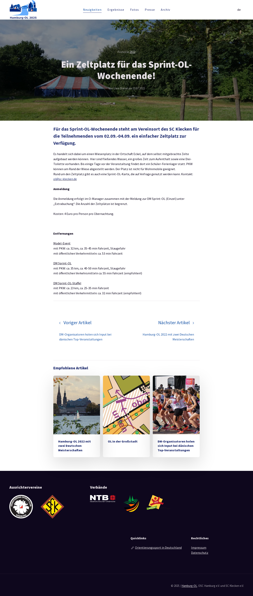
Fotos (134, 10)
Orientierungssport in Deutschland (158, 547)
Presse (150, 10)
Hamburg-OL (189, 586)
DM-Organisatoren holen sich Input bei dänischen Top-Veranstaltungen (176, 445)
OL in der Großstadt (123, 441)
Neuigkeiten (92, 10)
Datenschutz (199, 553)
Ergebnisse (115, 10)
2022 (132, 52)
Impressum (198, 547)
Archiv (165, 10)
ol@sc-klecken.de (65, 179)
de (239, 10)
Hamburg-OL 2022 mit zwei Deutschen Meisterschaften (74, 445)
